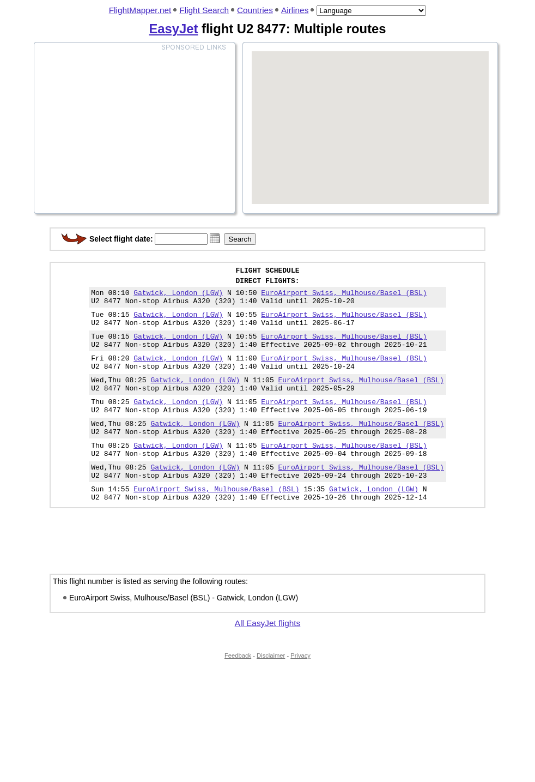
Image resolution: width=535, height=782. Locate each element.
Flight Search (204, 10)
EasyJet (173, 28)
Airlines (294, 10)
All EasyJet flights (268, 659)
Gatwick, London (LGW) (178, 297)
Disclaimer (271, 691)
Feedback (237, 691)
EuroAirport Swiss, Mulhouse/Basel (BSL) (344, 297)
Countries (255, 10)
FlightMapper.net (140, 10)
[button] (215, 238)
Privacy (300, 691)
